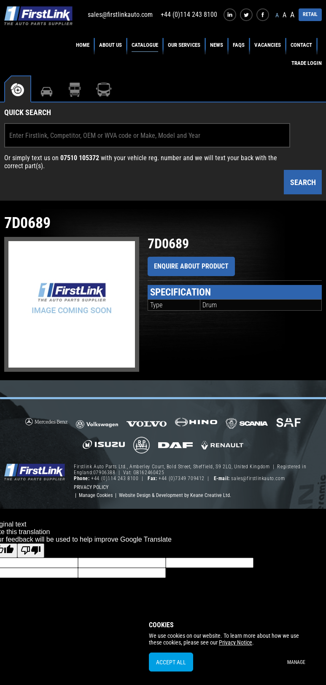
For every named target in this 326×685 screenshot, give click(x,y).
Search (303, 182)
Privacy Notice (235, 642)
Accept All (171, 662)
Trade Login (306, 63)
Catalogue (145, 45)
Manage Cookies (96, 495)
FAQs (239, 45)
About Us (110, 45)
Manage (296, 662)
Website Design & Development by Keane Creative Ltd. (175, 495)
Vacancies (267, 45)
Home (82, 45)
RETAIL (310, 14)
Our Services (184, 45)
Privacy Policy (91, 487)
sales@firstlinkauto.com (120, 15)
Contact (301, 45)
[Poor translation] (30, 550)
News (216, 45)
